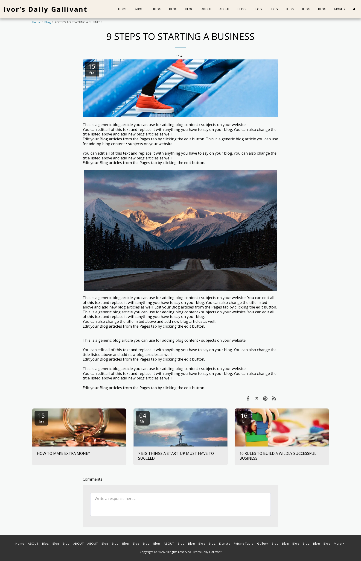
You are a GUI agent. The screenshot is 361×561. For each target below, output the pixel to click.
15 (41, 417)
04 (143, 417)
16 (244, 417)
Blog (47, 22)
